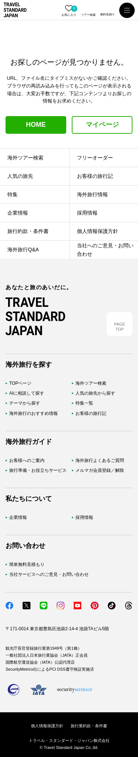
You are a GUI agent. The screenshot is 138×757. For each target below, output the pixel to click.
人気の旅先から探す (95, 393)
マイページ (102, 124)
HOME (36, 124)
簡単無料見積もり (27, 564)
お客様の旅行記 (90, 413)
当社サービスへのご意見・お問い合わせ (49, 574)
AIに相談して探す (26, 393)
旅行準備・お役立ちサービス (38, 470)
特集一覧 (84, 403)
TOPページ (20, 383)
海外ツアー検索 (90, 383)
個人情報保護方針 (47, 726)
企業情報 (18, 517)
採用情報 (84, 517)
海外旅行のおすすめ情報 (33, 413)
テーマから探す (24, 403)
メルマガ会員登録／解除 (99, 470)
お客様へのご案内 (27, 460)
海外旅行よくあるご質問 (99, 460)
